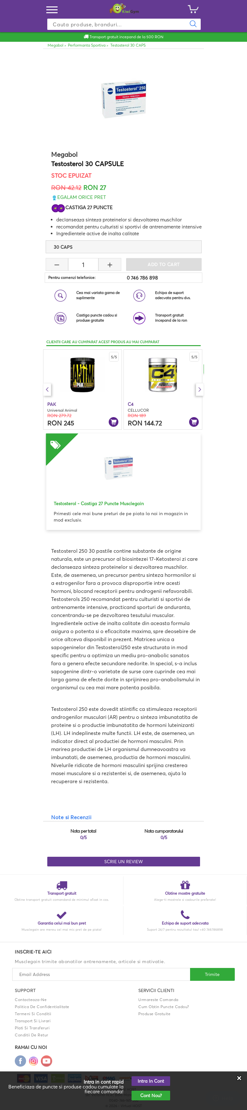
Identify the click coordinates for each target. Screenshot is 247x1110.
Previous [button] (47, 389)
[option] (82, 389)
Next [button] (200, 389)
